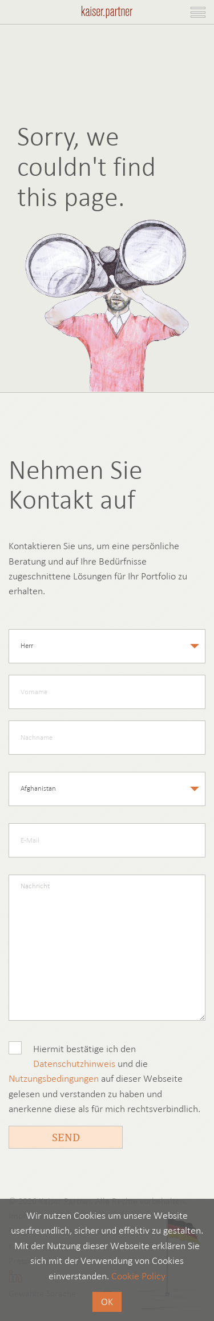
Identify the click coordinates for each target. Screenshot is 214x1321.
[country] (107, 789)
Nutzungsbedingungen (54, 1078)
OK (107, 1301)
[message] (107, 948)
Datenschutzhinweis (74, 1063)
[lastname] (107, 737)
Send (66, 1136)
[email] (107, 840)
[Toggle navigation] (198, 12)
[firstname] (107, 692)
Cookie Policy (138, 1276)
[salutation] (107, 646)
